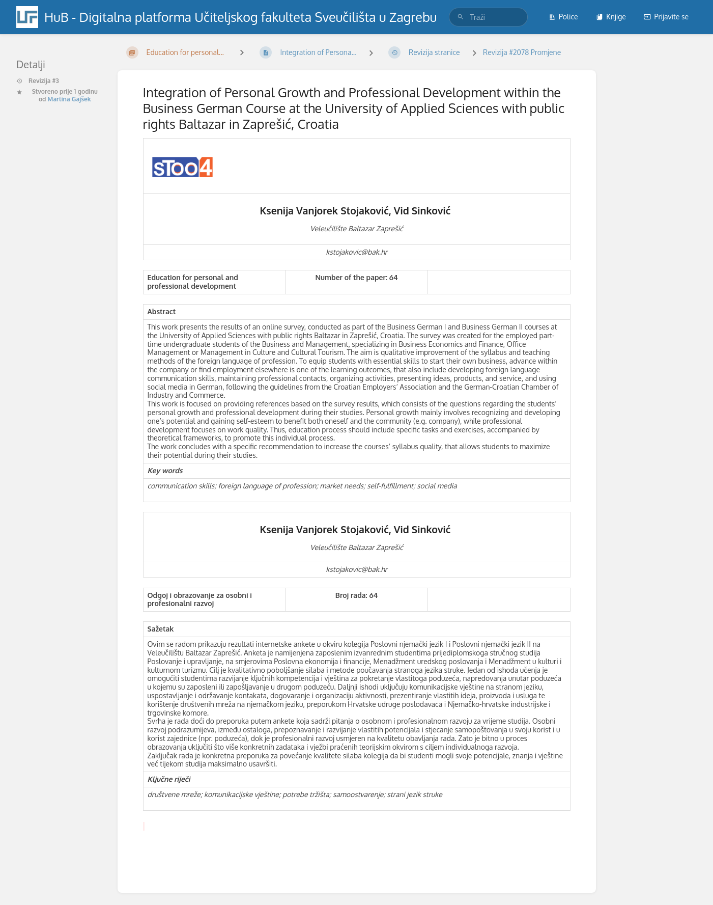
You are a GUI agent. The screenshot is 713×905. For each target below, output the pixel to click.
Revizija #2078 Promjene (522, 52)
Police (563, 16)
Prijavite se (666, 16)
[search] (488, 17)
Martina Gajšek (69, 99)
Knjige (611, 16)
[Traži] (460, 17)
